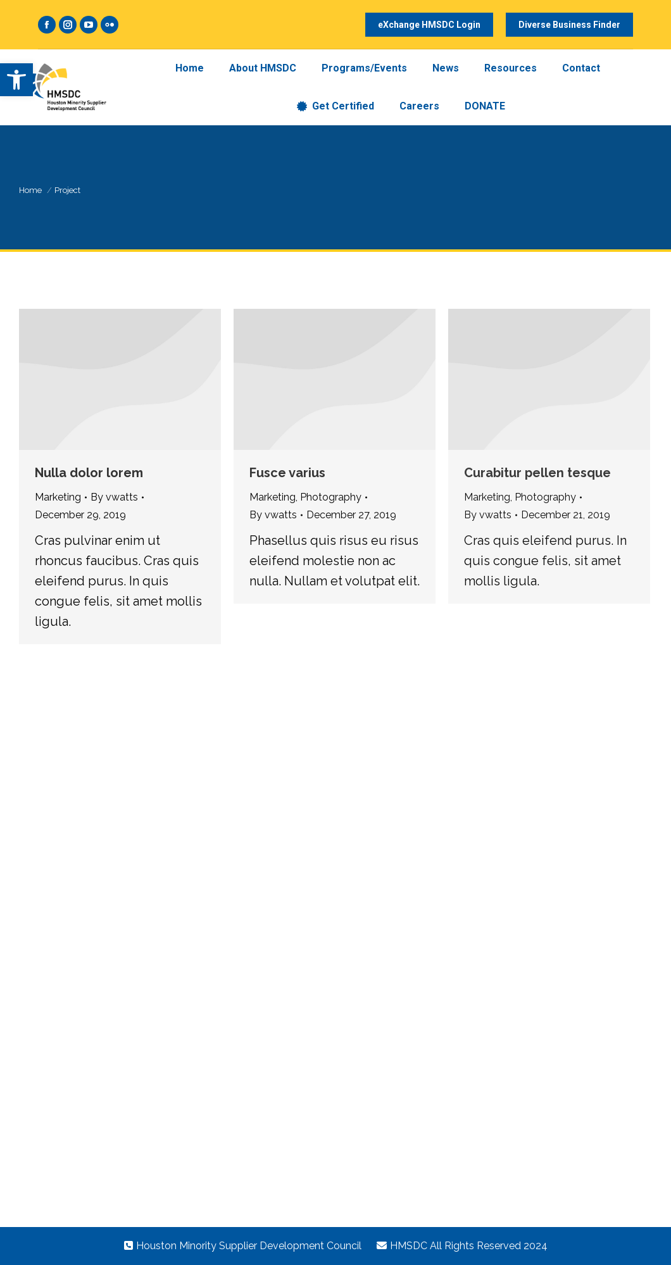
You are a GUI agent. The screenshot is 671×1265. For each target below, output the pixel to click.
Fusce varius (287, 472)
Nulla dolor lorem (89, 472)
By (114, 497)
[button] (16, 79)
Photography (330, 497)
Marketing (58, 497)
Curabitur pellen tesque (537, 472)
